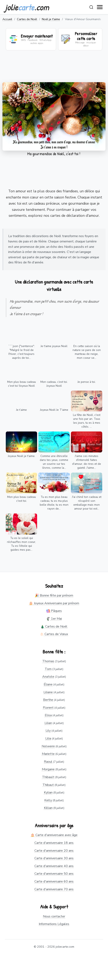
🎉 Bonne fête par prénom (54, 595)
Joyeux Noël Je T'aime (54, 410)
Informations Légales (54, 924)
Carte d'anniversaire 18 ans (54, 843)
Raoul (48, 761)
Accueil (7, 19)
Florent (48, 707)
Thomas (48, 661)
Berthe (48, 700)
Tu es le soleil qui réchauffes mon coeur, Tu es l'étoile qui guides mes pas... (21, 544)
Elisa (48, 715)
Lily (48, 730)
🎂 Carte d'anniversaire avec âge (54, 835)
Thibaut (48, 785)
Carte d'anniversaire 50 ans (54, 873)
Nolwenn (48, 746)
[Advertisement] (54, 69)
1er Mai (54, 618)
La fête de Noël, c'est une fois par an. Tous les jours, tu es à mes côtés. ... (86, 421)
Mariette (48, 754)
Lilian (48, 723)
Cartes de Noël (27, 19)
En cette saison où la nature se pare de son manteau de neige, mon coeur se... (87, 352)
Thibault (48, 777)
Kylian (48, 792)
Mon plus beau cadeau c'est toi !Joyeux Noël (21, 384)
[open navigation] (100, 7)
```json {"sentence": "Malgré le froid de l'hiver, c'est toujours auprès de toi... (21, 352)
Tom (48, 669)
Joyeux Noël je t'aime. (21, 456)
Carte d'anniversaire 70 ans (54, 889)
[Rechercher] (91, 7)
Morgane (48, 769)
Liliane (48, 692)
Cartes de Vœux (54, 634)
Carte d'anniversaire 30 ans (54, 858)
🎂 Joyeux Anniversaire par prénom (54, 603)
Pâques (54, 611)
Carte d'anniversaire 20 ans (54, 850)
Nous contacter (54, 916)
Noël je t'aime (51, 19)
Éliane (48, 684)
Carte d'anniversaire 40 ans (54, 866)
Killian (48, 808)
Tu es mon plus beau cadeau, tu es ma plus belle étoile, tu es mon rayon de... (54, 503)
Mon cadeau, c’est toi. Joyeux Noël (54, 384)
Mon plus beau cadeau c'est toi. (21, 499)
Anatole (48, 676)
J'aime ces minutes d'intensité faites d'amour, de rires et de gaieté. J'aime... (86, 462)
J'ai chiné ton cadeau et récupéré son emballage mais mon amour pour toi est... (86, 503)
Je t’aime (21, 410)
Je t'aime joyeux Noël (54, 346)
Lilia (48, 738)
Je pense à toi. (86, 382)
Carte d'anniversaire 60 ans (54, 881)
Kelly (48, 800)
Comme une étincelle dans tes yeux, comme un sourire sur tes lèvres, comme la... (54, 462)
